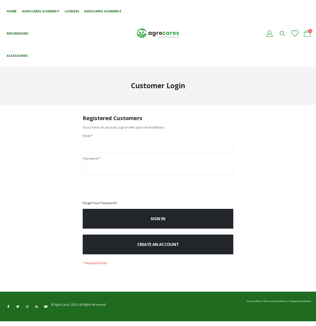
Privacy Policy (254, 305)
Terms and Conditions (275, 305)
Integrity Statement (300, 305)
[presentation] (120, 191)
